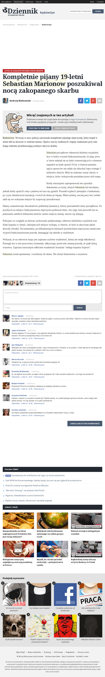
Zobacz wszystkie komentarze (85, 423)
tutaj (25, 664)
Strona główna (6, 2)
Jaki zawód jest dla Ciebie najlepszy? (90, 597)
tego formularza (78, 119)
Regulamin (70, 652)
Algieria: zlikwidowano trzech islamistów (24, 495)
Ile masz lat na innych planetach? (14, 597)
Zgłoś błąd (20, 652)
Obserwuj (38, 324)
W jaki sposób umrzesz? (14, 628)
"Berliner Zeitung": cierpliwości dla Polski (24, 490)
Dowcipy (47, 652)
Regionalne (34, 24)
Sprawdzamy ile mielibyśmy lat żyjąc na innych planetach (35, 475)
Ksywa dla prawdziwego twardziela (65, 629)
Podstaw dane (39, 128)
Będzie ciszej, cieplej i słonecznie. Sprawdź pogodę (28, 500)
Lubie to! (24, 324)
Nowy (92, 2)
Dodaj (80, 307)
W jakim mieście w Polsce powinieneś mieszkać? (39, 629)
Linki (46, 2)
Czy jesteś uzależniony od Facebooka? (65, 597)
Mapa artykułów (34, 652)
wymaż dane (54, 672)
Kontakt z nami (82, 656)
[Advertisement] (52, 47)
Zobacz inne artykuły (64, 128)
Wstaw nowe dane (52, 656)
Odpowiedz (16, 324)
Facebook (100, 2)
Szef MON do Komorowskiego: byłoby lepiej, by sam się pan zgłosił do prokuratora (43, 480)
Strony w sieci (83, 652)
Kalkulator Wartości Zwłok (90, 628)
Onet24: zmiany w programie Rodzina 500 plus (27, 485)
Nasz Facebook (68, 656)
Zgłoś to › (98, 276)
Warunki (39, 2)
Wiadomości (18, 2)
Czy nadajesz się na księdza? (39, 596)
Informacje (29, 2)
